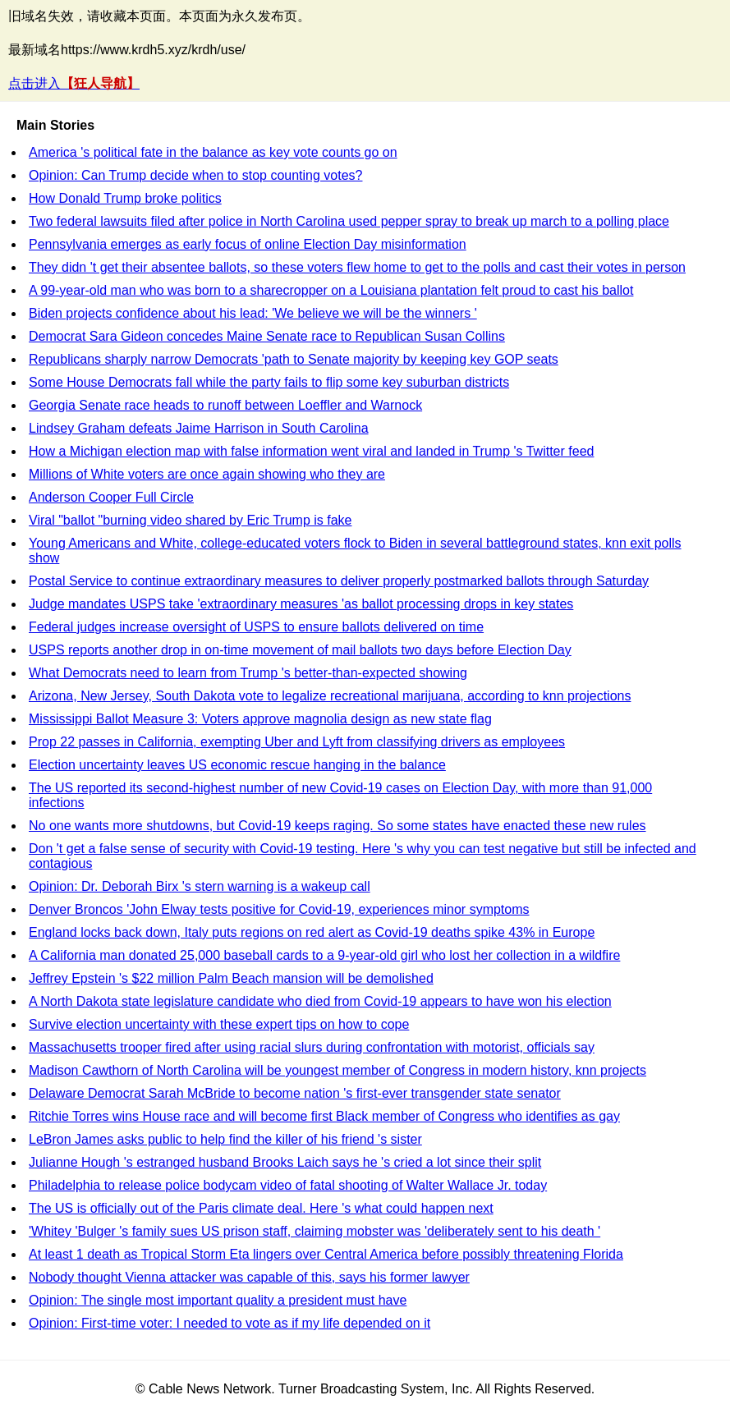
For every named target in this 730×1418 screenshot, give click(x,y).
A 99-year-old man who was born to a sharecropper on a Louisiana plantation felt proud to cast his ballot (331, 290)
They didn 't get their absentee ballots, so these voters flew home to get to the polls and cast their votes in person (357, 267)
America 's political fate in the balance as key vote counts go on (213, 152)
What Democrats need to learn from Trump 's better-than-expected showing (248, 673)
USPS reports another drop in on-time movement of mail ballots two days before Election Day (300, 650)
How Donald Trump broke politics (125, 198)
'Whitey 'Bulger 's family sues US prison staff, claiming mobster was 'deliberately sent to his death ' (314, 1231)
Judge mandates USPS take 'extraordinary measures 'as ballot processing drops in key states (301, 604)
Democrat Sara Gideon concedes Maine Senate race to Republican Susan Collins (267, 336)
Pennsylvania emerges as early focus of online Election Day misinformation (247, 244)
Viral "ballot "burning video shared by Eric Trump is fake (190, 520)
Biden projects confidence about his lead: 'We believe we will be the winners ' (253, 313)
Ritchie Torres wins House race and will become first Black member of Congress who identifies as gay (324, 1116)
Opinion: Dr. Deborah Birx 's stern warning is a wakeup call (199, 886)
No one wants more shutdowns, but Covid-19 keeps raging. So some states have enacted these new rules (337, 826)
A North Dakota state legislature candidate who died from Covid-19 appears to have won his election (320, 1001)
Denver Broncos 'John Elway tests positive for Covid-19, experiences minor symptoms (279, 909)
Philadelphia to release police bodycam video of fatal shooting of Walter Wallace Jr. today (288, 1185)
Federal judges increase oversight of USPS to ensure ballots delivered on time (256, 627)
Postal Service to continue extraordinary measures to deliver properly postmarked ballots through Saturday (339, 581)
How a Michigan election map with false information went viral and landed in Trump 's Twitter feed (311, 451)
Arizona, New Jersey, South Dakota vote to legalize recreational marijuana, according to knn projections (330, 696)
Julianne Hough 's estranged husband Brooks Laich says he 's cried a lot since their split (285, 1162)
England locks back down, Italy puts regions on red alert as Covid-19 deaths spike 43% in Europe (312, 932)
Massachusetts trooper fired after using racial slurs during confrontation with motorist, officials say (312, 1047)
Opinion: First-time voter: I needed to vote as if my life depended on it (229, 1323)
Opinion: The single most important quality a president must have (217, 1300)
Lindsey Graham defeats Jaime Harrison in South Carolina (199, 428)
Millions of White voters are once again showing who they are (207, 474)
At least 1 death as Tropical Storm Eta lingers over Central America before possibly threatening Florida (326, 1254)
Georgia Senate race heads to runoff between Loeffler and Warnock (225, 405)
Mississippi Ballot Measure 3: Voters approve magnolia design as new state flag (260, 719)
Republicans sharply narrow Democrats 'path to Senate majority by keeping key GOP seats (293, 359)
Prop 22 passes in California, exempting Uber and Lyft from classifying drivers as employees (297, 742)
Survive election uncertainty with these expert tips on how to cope (219, 1024)
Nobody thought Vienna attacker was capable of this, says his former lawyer (249, 1277)
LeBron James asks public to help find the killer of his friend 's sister (225, 1139)
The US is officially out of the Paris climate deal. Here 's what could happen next (261, 1208)
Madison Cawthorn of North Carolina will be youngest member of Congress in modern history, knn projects (337, 1070)
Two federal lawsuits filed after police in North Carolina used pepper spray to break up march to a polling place (349, 221)
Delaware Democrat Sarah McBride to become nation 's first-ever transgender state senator (295, 1093)
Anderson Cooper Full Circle (111, 497)
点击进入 (74, 83)
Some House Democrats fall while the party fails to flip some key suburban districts (269, 382)
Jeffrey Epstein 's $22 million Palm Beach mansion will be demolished (231, 978)
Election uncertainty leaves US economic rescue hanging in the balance (237, 765)
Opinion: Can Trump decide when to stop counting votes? (195, 175)
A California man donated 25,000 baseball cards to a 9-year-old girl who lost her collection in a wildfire (324, 955)
